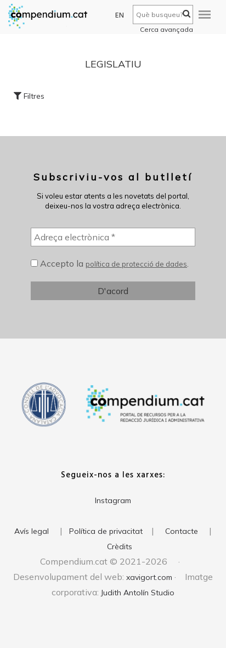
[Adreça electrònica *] (113, 237)
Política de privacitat (106, 531)
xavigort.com (149, 577)
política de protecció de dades (136, 264)
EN (120, 15)
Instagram (113, 500)
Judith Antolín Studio (137, 593)
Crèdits (119, 546)
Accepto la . (110, 263)
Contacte (181, 531)
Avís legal (31, 531)
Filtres (29, 96)
